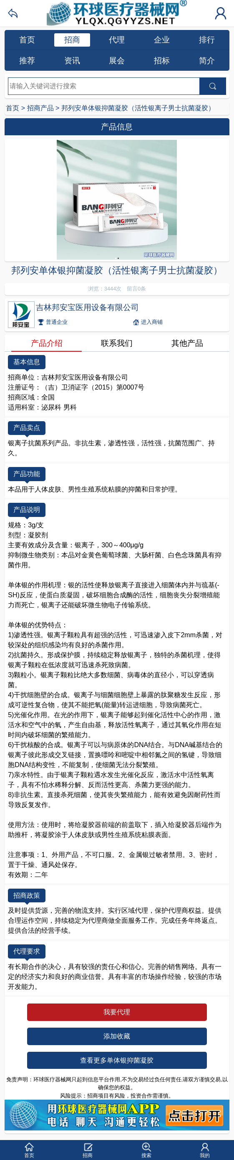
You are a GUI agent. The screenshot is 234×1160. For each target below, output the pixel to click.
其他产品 (187, 343)
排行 (207, 39)
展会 (117, 60)
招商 (72, 39)
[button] (29, 1150)
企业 (162, 39)
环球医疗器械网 (117, 13)
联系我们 (117, 343)
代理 (117, 39)
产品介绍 (47, 343)
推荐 (27, 60)
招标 (162, 60)
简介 (207, 60)
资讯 (72, 60)
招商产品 (40, 108)
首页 (27, 39)
